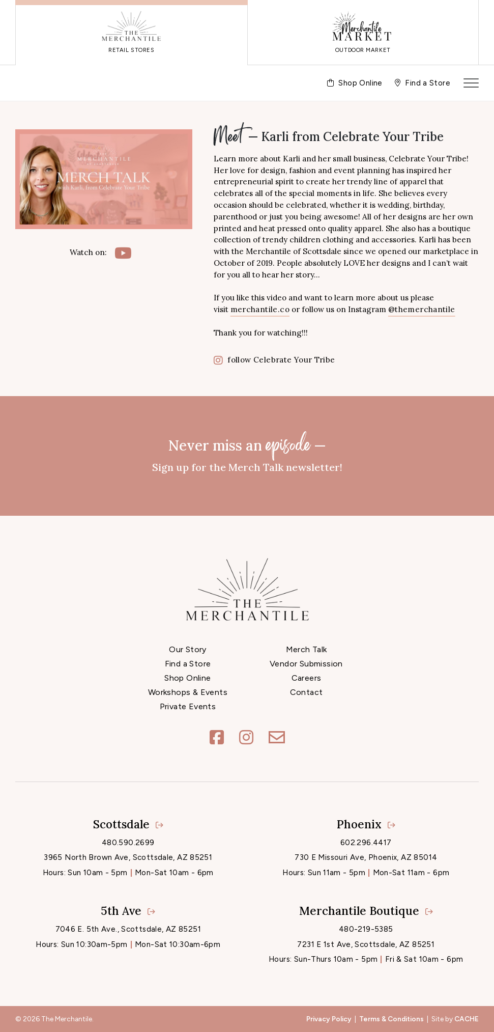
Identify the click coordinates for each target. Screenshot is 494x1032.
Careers (307, 678)
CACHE (466, 1019)
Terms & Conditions (391, 1019)
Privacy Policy (329, 1019)
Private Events (188, 706)
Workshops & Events (187, 692)
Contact (306, 692)
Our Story (188, 649)
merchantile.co (259, 309)
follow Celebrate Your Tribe (274, 360)
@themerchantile (421, 309)
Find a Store (188, 663)
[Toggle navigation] (471, 83)
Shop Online (187, 678)
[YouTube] (123, 252)
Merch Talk (306, 649)
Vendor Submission (306, 663)
